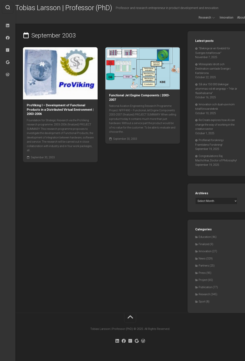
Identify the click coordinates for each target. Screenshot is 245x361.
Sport (202, 301)
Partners (204, 265)
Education (205, 236)
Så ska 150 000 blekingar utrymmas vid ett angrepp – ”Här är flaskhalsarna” (216, 89)
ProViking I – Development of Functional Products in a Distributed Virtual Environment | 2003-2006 (60, 109)
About (233, 17)
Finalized (204, 244)
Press (202, 272)
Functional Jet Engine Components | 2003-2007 (139, 98)
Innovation (219, 17)
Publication (205, 287)
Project (203, 279)
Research (197, 17)
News (202, 258)
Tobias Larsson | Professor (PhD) (71, 8)
